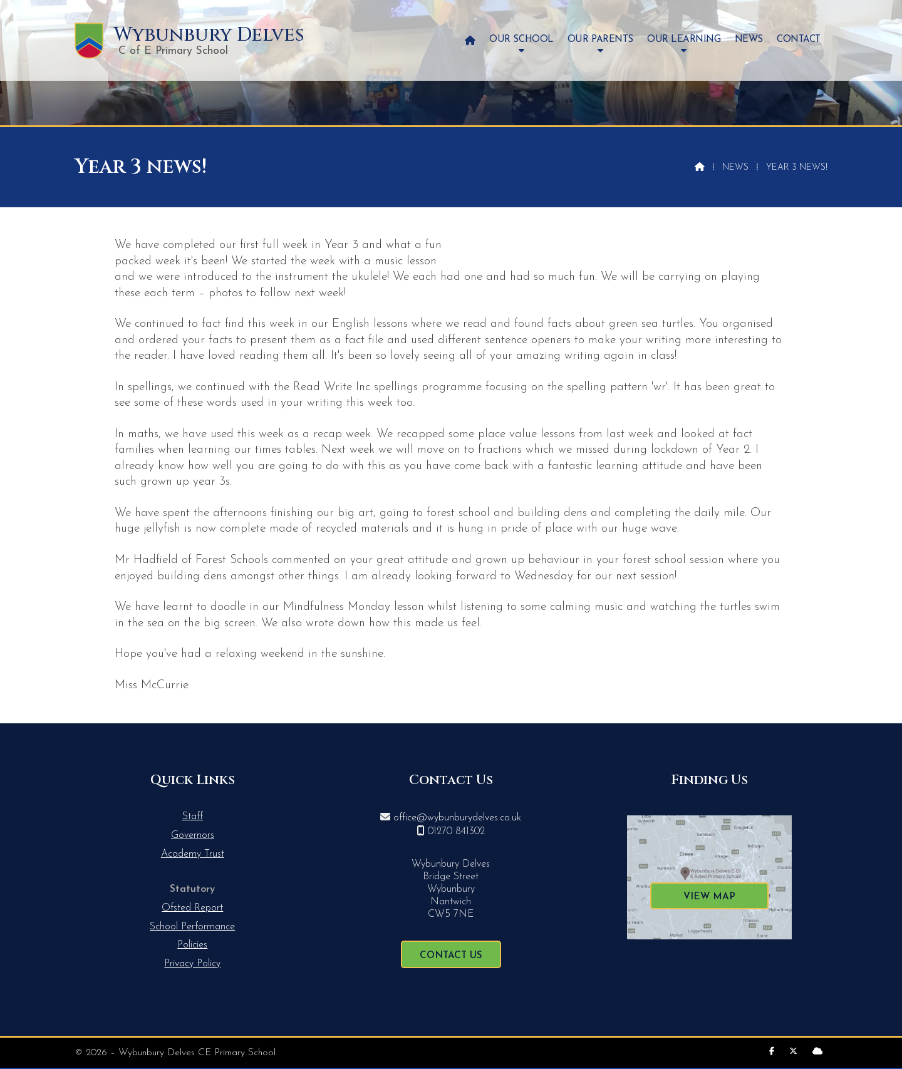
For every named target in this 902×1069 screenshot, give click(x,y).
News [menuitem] (749, 39)
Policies (192, 945)
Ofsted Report (192, 908)
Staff (192, 817)
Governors (192, 835)
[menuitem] (470, 40)
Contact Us (451, 956)
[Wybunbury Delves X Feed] (793, 1052)
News (735, 167)
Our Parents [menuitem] (600, 39)
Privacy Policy (192, 964)
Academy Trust (192, 854)
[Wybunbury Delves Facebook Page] (771, 1052)
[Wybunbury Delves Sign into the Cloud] (817, 1052)
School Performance (192, 927)
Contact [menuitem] (799, 39)
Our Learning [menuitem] (683, 39)
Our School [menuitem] (521, 39)
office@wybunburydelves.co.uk (457, 818)
